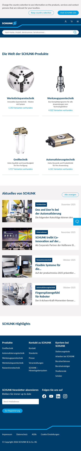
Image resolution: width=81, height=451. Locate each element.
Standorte (33, 353)
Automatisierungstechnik (13, 353)
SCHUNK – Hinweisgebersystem (38, 369)
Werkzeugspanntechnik (12, 358)
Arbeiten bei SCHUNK (64, 356)
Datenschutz (21, 434)
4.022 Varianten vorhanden (60, 110)
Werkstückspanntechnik (12, 363)
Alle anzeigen (70, 194)
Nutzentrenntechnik (11, 368)
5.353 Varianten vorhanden (20, 108)
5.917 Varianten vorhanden (20, 169)
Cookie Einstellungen (50, 434)
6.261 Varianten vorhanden (60, 169)
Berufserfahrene (62, 361)
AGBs (34, 434)
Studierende (60, 371)
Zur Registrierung (12, 410)
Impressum (7, 434)
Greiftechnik (7, 348)
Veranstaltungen (36, 363)
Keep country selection (41, 12)
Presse (32, 358)
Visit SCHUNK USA (68, 12)
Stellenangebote (62, 351)
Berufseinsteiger (62, 366)
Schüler (58, 376)
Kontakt (32, 348)
